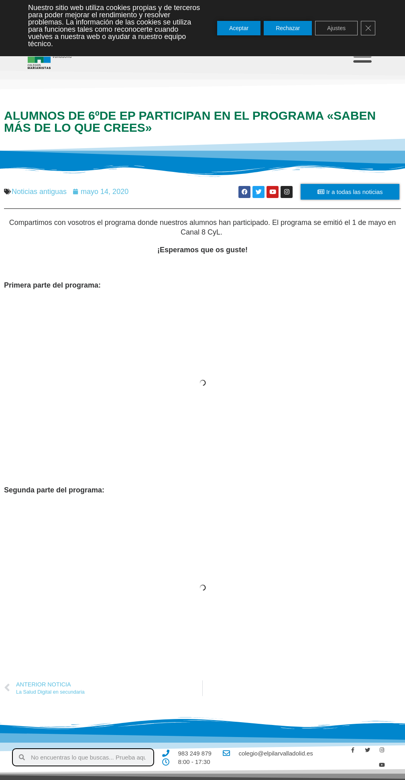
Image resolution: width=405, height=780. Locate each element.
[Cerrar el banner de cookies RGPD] (368, 28)
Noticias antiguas (39, 192)
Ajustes (336, 28)
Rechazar (288, 28)
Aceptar (238, 28)
